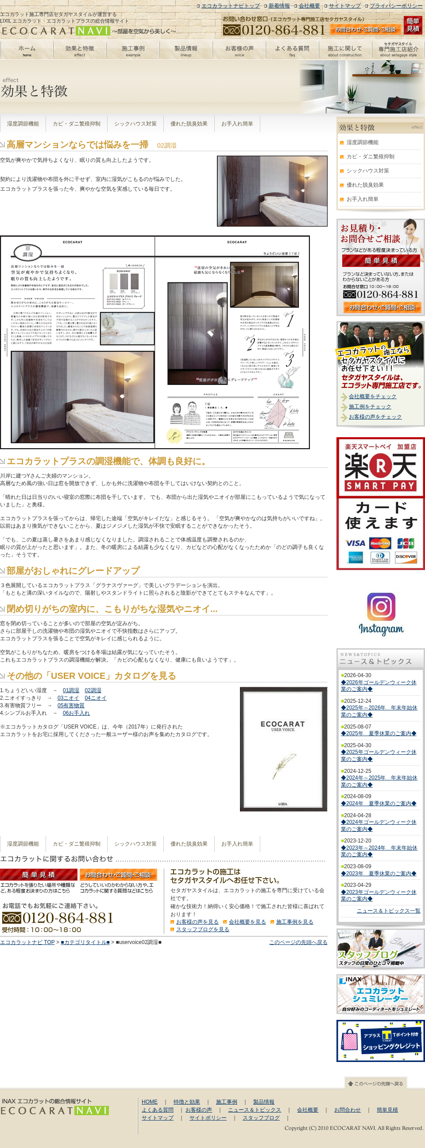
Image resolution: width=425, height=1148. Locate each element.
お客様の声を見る (197, 922)
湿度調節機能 (23, 124)
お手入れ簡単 (237, 124)
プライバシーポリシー (396, 6)
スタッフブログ (261, 1118)
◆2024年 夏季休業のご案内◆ (379, 803)
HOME (150, 1102)
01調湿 (71, 690)
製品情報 (263, 1102)
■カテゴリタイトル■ (85, 942)
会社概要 (309, 6)
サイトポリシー (208, 1118)
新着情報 (279, 6)
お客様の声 (198, 1110)
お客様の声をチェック (375, 417)
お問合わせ (347, 1110)
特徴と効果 (187, 1102)
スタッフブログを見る (202, 929)
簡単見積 (387, 1110)
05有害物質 (71, 705)
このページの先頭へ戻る (298, 942)
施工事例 (226, 1102)
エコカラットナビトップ (230, 6)
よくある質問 (158, 1110)
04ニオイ (95, 698)
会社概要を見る (247, 922)
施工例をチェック (370, 407)
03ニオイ (68, 698)
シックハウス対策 (135, 124)
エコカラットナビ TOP (27, 942)
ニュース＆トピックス (254, 1110)
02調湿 (93, 690)
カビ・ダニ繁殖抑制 (76, 124)
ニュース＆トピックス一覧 (389, 911)
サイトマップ (345, 6)
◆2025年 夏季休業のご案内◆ (379, 733)
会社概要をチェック (373, 396)
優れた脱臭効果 (189, 124)
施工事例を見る (294, 922)
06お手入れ (76, 713)
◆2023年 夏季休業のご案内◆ (379, 873)
